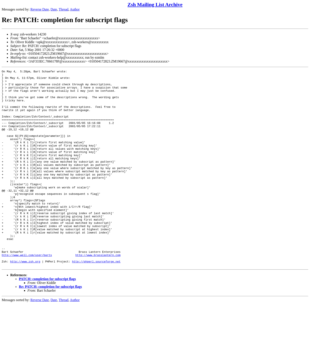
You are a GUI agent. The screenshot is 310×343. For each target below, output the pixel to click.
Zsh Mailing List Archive (154, 4)
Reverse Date (39, 9)
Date (54, 9)
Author (75, 9)
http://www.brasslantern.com (98, 292)
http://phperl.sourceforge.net (96, 300)
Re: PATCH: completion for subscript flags (50, 326)
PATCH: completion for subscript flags (47, 318)
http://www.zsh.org (25, 300)
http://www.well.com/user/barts (27, 292)
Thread (63, 9)
